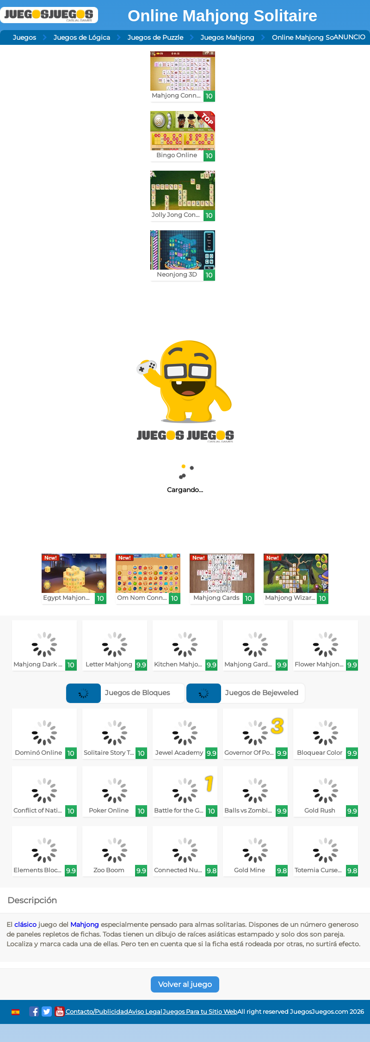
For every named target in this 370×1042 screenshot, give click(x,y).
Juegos (24, 37)
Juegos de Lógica (82, 37)
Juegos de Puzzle (155, 37)
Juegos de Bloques (118, 692)
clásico (25, 924)
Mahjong (84, 924)
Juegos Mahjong (227, 37)
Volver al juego (185, 984)
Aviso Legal (145, 1011)
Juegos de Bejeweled (242, 692)
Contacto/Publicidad (97, 1011)
